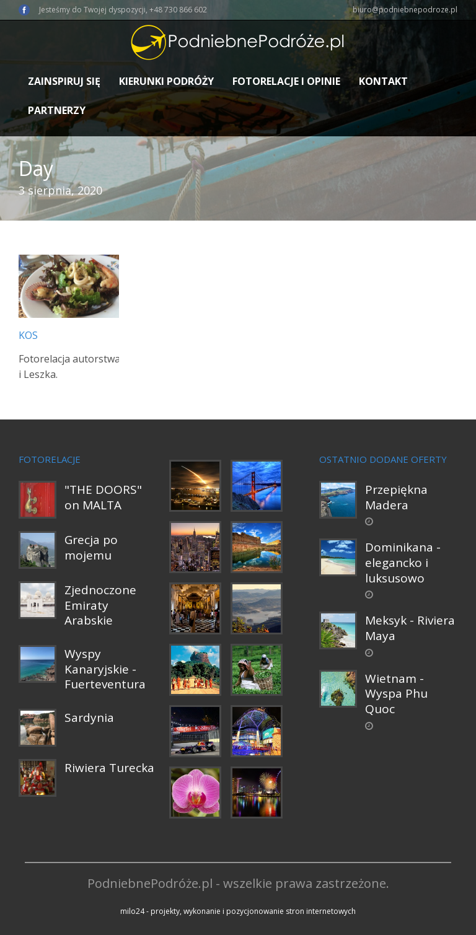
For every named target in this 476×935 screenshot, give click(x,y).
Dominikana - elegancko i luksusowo (403, 562)
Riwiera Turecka (109, 768)
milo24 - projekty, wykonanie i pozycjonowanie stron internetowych (238, 911)
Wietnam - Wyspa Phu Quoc (396, 693)
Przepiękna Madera (396, 497)
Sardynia (89, 717)
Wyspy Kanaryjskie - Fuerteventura (105, 669)
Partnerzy (57, 110)
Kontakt (383, 81)
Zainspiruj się (64, 81)
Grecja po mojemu (91, 547)
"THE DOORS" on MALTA (103, 497)
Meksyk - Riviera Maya (410, 628)
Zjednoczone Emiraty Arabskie (100, 605)
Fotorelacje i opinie (286, 81)
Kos (28, 335)
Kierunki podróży (166, 81)
